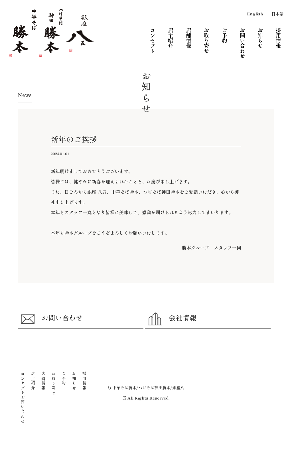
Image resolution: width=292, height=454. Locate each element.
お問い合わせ (55, 327)
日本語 (277, 14)
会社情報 (174, 327)
